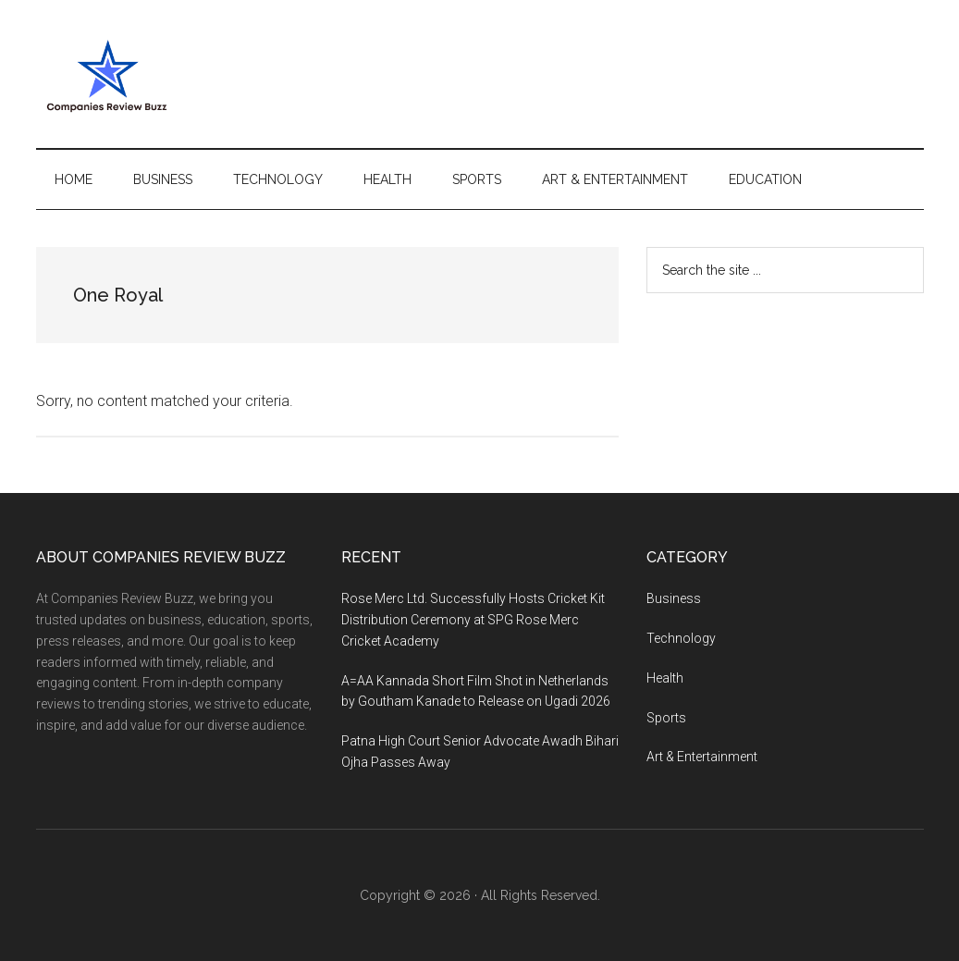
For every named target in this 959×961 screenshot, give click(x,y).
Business (673, 598)
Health (664, 678)
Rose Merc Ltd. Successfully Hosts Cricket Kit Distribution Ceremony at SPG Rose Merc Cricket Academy (473, 619)
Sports (666, 717)
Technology (681, 638)
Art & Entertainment (701, 756)
